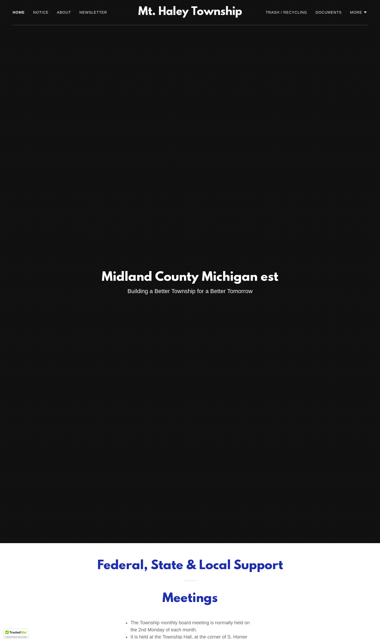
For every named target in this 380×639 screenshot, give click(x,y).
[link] (190, 13)
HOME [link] (19, 12)
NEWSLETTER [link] (93, 12)
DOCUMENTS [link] (329, 12)
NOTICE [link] (41, 12)
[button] (358, 12)
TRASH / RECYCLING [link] (286, 12)
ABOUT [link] (64, 12)
